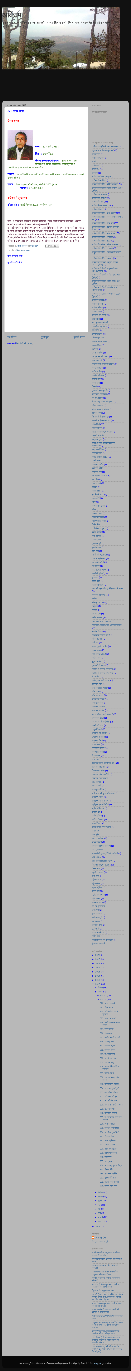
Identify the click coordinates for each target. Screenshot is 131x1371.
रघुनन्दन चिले (97, 684)
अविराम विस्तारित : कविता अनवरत (105, 184)
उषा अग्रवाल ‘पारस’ (99, 341)
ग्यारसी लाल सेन (98, 435)
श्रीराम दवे (96, 812)
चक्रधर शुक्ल (97, 439)
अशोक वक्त (96, 311)
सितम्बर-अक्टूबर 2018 (100, 865)
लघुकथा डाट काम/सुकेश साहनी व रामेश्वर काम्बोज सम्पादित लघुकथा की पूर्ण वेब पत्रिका (107, 1325)
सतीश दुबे (95, 831)
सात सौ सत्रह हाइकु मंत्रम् (102, 861)
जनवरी (101, 1221)
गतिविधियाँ (96, 424)
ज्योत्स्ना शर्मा (97, 472)
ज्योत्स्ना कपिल (97, 468)
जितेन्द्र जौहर (97, 453)
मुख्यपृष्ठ (45, 337)
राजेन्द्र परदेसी (97, 703)
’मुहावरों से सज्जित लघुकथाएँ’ (103, 150)
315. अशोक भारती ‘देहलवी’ (110, 1037)
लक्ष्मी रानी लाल (97, 725)
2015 (98, 972)
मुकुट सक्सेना (97, 661)
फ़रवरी (100, 1217)
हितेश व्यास (96, 936)
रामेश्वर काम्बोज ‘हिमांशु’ (101, 722)
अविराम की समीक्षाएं (99, 198)
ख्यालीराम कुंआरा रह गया (101, 420)
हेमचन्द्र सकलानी (98, 943)
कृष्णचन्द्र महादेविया (99, 394)
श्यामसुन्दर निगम (98, 789)
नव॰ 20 (103, 999)
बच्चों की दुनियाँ (97, 573)
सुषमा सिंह (96, 891)
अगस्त (100, 1196)
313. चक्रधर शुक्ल (107, 1045)
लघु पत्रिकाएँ (97, 729)
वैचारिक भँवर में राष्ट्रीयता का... (104, 763)
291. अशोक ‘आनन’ (107, 1144)
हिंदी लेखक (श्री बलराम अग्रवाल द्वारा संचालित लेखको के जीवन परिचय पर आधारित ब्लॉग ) (106, 1340)
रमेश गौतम (96, 691)
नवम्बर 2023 (97, 513)
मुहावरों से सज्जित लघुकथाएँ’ (102, 673)
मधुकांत (95, 606)
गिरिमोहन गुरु (97, 428)
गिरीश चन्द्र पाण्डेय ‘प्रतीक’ (102, 432)
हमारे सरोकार (97, 913)
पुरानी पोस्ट (79, 337)
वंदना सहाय (96, 744)
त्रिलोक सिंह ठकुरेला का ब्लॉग (103, 1290)
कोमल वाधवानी (97, 405)
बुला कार (95, 577)
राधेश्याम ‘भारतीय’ (98, 706)
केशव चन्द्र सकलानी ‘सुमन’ (102, 401)
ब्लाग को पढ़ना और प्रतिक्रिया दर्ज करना (107, 588)
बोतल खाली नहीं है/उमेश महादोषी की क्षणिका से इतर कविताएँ (105, 1310)
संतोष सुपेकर (97, 816)
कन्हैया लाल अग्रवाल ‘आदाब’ (103, 364)
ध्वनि (94, 502)
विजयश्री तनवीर (98, 748)
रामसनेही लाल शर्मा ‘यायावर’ (102, 714)
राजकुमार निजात (98, 699)
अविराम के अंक (97, 202)
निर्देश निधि (96, 524)
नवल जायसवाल (98, 517)
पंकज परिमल (97, 532)
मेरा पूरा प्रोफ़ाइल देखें (100, 1242)
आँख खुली (96, 319)
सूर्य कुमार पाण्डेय (98, 895)
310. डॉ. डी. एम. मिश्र (108, 1058)
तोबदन (94, 487)
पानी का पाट (96, 536)
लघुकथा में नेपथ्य (98, 737)
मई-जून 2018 (97, 602)
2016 (98, 967)
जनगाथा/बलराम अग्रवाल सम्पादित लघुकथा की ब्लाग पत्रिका (105, 1273)
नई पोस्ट (11, 337)
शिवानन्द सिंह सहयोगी (100, 778)
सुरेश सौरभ (96, 883)
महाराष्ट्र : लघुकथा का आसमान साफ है (106, 625)
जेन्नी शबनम (96, 460)
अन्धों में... (95, 169)
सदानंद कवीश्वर (98, 838)
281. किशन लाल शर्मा (108, 1186)
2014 (98, 976)
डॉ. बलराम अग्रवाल (99, 475)
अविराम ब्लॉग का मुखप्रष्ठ (101, 176)
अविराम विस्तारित (98, 180)
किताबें (94, 386)
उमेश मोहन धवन (98, 337)
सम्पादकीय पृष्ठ (97, 849)
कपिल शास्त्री (97, 368)
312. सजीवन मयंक (107, 1050)
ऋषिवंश (95, 349)
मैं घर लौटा (96, 676)
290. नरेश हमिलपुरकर (108, 1149)
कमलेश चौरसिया (98, 375)
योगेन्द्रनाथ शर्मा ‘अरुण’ (101, 680)
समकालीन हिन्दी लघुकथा (101, 846)
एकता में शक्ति (97, 353)
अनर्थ (94, 161)
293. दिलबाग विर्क (107, 1136)
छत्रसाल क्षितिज (98, 449)
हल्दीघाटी (95, 929)
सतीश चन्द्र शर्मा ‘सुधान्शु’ (101, 827)
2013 (98, 980)
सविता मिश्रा (97, 857)
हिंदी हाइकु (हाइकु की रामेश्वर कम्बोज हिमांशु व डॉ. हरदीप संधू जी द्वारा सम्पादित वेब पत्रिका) (107, 1349)
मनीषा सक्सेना (97, 617)
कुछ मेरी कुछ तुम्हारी (99, 390)
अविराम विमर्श (97, 209)
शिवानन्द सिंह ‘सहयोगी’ (100, 774)
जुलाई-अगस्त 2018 (99, 457)
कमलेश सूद (96, 379)
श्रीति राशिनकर (98, 808)
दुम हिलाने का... (98, 494)
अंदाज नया (96, 154)
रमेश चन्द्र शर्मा (97, 695)
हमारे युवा (95, 910)
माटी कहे (95, 642)
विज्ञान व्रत (96, 755)
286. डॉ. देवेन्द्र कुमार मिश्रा (111, 1165)
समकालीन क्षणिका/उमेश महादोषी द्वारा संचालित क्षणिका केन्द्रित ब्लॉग (105, 1332)
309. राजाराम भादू (107, 1062)
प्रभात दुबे (96, 566)
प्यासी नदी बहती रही (99, 555)
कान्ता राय (96, 383)
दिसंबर (100, 988)
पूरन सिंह (95, 551)
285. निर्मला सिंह (106, 1169)
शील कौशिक (96, 782)
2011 (98, 1226)
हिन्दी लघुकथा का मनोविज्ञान (102, 940)
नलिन (94, 509)
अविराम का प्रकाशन (99, 194)
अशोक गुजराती (97, 304)
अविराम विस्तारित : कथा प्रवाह (103, 233)
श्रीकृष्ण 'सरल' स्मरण (100, 801)
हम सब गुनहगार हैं (98, 906)
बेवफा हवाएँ (96, 581)
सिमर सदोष (96, 868)
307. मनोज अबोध (107, 1073)
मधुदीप (94, 610)
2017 (98, 963)
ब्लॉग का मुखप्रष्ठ (98, 595)
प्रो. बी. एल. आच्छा (99, 570)
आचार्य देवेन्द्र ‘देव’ (99, 326)
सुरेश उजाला (96, 879)
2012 (98, 984)
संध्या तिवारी (96, 823)
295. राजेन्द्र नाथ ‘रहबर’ (109, 1128)
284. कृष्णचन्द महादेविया (109, 1173)
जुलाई (100, 1200)
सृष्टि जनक (96, 898)
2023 (98, 955)
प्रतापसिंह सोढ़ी (98, 562)
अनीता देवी (96, 165)
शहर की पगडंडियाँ (98, 767)
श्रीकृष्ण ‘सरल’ (97, 797)
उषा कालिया (96, 345)
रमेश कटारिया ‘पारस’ (100, 688)
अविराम (11, 15)
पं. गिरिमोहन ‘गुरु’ (98, 528)
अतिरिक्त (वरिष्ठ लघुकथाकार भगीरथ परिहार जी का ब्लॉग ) (106, 1253)
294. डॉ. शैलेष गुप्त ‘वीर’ (109, 1132)
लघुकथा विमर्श (97, 740)
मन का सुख (96, 614)
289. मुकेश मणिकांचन (108, 1153)
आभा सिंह (95, 330)
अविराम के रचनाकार (22, 250)
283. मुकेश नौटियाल (108, 1178)
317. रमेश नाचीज (106, 1029)
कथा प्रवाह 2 (97, 360)
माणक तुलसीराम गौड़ (99, 646)
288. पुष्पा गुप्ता (105, 1157)
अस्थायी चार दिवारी (99, 315)
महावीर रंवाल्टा (97, 631)
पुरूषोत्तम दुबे (96, 547)
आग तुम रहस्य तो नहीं (100, 322)
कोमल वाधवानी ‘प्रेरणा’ (100, 409)
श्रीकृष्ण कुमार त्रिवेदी (100, 804)
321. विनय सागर (106, 1007)
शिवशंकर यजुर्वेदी (98, 770)
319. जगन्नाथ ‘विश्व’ (108, 1018)
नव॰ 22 (103, 995)
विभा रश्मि (95, 759)
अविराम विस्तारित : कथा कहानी (104, 213)
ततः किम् (95, 479)
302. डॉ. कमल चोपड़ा (108, 1096)
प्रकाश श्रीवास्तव (99, 558)
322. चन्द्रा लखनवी (107, 1003)
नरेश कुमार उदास (98, 506)
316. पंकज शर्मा (106, 1033)
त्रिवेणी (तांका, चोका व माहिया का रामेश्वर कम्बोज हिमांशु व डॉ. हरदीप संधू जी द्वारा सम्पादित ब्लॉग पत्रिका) (107, 1297)
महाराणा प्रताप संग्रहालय (101, 621)
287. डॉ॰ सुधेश (106, 1161)
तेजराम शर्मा (96, 483)
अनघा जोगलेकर (98, 158)
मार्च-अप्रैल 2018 (99, 654)
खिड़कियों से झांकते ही (100, 417)
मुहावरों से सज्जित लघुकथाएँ (102, 669)
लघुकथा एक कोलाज (99, 733)
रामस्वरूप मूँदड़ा (98, 718)
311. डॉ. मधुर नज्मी (107, 1054)
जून (99, 1205)
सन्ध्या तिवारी (97, 842)
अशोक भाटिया (97, 307)
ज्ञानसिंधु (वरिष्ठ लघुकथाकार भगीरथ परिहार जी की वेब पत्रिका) (105, 1285)
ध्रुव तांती (96, 498)
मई (99, 1209)
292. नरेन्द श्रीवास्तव (108, 1140)
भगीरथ (94, 598)
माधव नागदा (96, 650)
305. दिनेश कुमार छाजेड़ (109, 1084)
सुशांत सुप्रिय (97, 887)
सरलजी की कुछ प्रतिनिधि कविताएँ (105, 853)
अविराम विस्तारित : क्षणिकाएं (102, 237)
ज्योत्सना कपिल (97, 464)
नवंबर (100, 992)
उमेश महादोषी (97, 334)
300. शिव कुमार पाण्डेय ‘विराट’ (111, 1105)
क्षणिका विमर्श (97, 413)
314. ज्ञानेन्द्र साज (107, 1041)
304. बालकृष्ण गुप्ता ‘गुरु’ (109, 1088)
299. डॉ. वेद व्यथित (107, 1109)
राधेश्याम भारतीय (98, 710)
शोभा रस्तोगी (96, 786)
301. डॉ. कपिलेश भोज (108, 1100)
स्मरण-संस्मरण (97, 902)
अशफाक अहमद (98, 300)
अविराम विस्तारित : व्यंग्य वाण (103, 223)
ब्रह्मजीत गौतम (97, 585)
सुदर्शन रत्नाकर (97, 872)
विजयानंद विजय (98, 752)
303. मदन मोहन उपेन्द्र (109, 1092)
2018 (98, 959)
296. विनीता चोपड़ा (107, 1124)
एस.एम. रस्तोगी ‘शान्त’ (100, 356)
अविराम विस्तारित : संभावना (102, 258)
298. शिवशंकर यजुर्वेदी (108, 1113)
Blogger (97, 1363)
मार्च (99, 1213)
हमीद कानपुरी (97, 917)
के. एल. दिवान (97, 398)
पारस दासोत (96, 539)
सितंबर (100, 1192)
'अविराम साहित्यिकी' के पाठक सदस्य (105, 146)
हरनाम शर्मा (96, 921)
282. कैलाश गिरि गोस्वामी (109, 1182)
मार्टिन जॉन (96, 658)
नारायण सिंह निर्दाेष (99, 521)
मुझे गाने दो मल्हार (98, 665)
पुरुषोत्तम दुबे (96, 543)
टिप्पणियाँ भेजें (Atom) (24, 343)
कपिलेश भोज (97, 371)
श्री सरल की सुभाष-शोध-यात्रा (103, 793)
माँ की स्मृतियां (97, 639)
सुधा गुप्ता (95, 876)
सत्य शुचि (95, 834)
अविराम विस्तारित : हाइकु (101, 241)
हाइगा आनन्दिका (98, 932)
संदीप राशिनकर (97, 819)
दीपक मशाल (96, 491)
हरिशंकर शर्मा (97, 925)
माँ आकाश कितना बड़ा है (101, 635)
